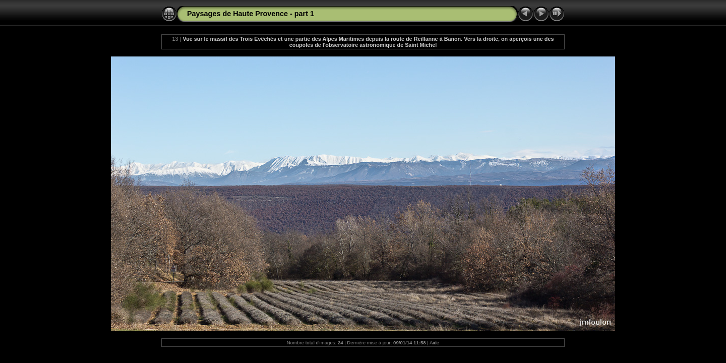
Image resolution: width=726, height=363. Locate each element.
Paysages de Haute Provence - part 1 (250, 14)
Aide (434, 342)
